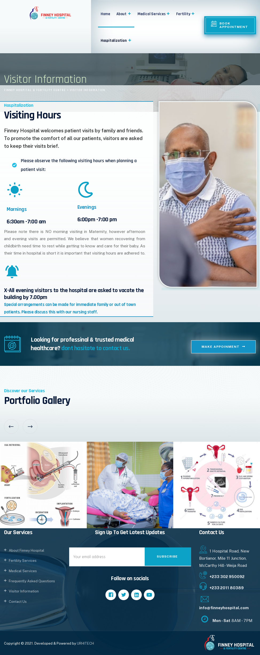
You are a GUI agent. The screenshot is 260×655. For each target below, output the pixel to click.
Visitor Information (24, 591)
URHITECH (85, 643)
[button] (129, 14)
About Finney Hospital (26, 550)
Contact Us (18, 602)
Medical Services (153, 14)
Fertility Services (23, 561)
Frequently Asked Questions (32, 581)
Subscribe (167, 556)
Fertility (185, 14)
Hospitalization (116, 40)
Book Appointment (233, 25)
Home (105, 14)
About (123, 14)
